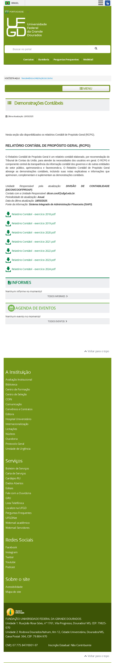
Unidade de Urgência (18, 448)
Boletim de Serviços (17, 468)
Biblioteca (11, 384)
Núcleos (10, 434)
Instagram (11, 552)
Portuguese (14, 12)
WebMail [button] (88, 59)
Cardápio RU (13, 478)
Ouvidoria (43, 59)
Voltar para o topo (96, 351)
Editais (9, 488)
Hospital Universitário (18, 419)
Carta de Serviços (16, 473)
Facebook (11, 547)
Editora (10, 414)
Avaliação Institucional (19, 379)
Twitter (10, 557)
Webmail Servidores (17, 527)
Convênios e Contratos (19, 409)
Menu (86, 88)
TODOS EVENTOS (57, 321)
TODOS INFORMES (58, 296)
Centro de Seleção (16, 394)
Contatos (28, 59)
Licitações (11, 429)
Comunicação (14, 404)
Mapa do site (13, 591)
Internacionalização (17, 424)
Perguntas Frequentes (66, 59)
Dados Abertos (14, 483)
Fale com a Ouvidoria (18, 493)
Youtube (10, 562)
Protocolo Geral (15, 443)
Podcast (10, 567)
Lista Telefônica (15, 503)
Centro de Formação (18, 389)
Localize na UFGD (16, 508)
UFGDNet (11, 518)
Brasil (15, 3)
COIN (9, 399)
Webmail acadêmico (18, 523)
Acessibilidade (14, 587)
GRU (8, 498)
